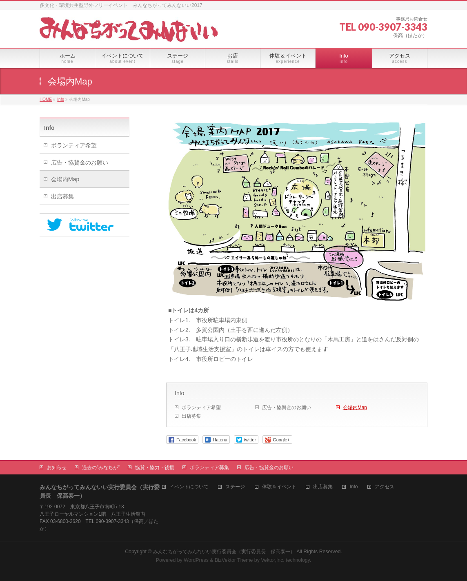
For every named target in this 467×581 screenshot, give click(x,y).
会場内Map (355, 407)
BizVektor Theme (234, 560)
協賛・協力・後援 (154, 467)
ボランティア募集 (209, 467)
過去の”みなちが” (101, 467)
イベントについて (189, 487)
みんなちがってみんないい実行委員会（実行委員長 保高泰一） (224, 551)
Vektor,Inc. (273, 560)
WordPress (196, 560)
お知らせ (57, 467)
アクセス (384, 487)
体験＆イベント (279, 487)
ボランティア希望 (201, 407)
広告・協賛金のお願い (286, 407)
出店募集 (191, 416)
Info (179, 393)
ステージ (235, 487)
